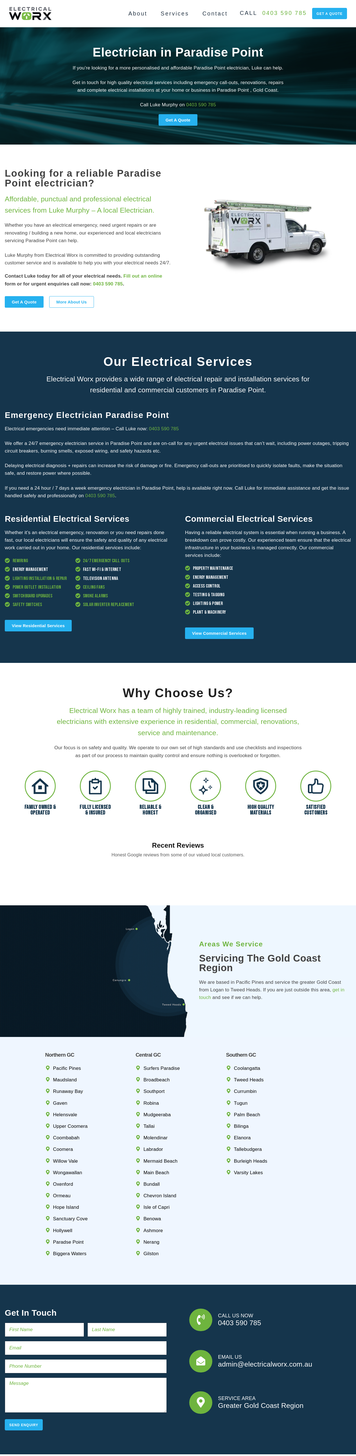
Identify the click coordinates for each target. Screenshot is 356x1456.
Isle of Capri (156, 1180)
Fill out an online (142, 276)
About (137, 13)
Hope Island (66, 1180)
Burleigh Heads (250, 1134)
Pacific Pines (67, 1042)
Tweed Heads (249, 1053)
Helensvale (65, 1088)
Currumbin (245, 1065)
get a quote (330, 14)
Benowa (152, 1192)
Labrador (153, 1123)
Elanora (242, 1111)
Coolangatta (247, 1042)
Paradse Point (68, 1215)
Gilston (151, 1227)
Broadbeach (156, 1053)
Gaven (60, 1076)
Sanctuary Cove (70, 1192)
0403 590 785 (284, 13)
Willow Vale (65, 1134)
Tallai (149, 1099)
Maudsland (65, 1053)
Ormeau (62, 1169)
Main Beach (156, 1146)
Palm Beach (247, 1088)
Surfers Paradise (161, 1042)
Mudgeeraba (157, 1088)
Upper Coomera (70, 1099)
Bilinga (241, 1099)
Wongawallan (67, 1146)
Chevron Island (159, 1169)
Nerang (151, 1215)
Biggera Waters (70, 1227)
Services (175, 13)
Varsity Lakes (248, 1146)
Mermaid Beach (160, 1134)
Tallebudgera (248, 1123)
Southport (154, 1065)
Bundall (151, 1157)
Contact (215, 13)
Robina (151, 1076)
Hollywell (63, 1204)
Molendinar (155, 1111)
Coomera (63, 1123)
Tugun (240, 1076)
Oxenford (63, 1157)
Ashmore (153, 1204)
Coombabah (66, 1111)
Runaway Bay (68, 1065)
